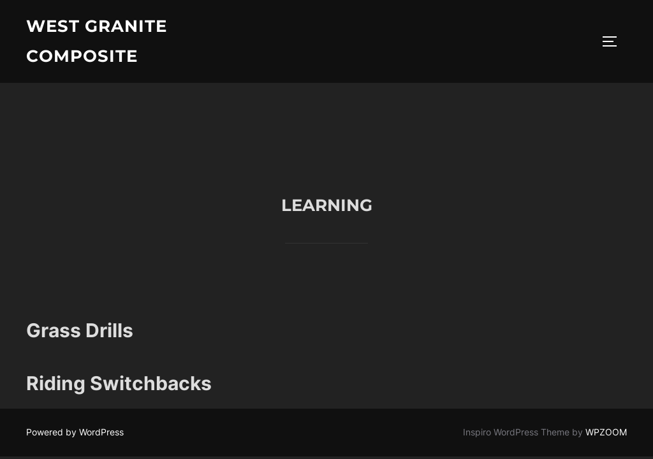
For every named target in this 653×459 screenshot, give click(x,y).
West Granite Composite (96, 41)
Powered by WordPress (75, 349)
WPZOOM (606, 349)
